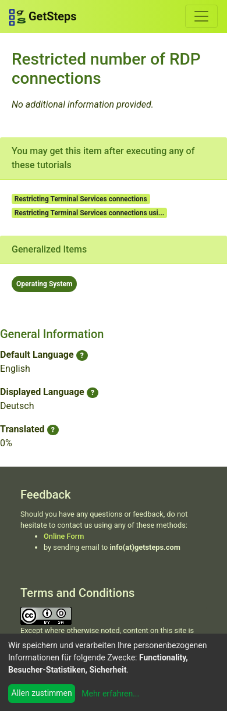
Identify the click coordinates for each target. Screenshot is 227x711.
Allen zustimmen (42, 693)
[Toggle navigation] (201, 16)
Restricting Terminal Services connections (81, 199)
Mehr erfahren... (110, 693)
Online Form (64, 536)
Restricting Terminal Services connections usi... (89, 213)
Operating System (44, 284)
